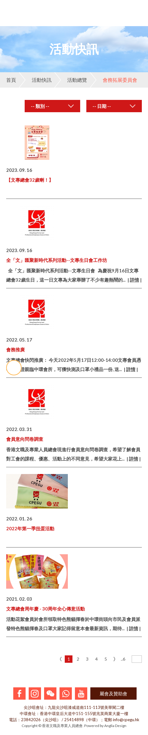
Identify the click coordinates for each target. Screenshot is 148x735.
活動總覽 (70, 80)
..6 (123, 659)
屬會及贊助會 (113, 693)
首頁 (11, 80)
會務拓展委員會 (113, 80)
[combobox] (52, 106)
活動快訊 (35, 80)
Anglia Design (115, 725)
